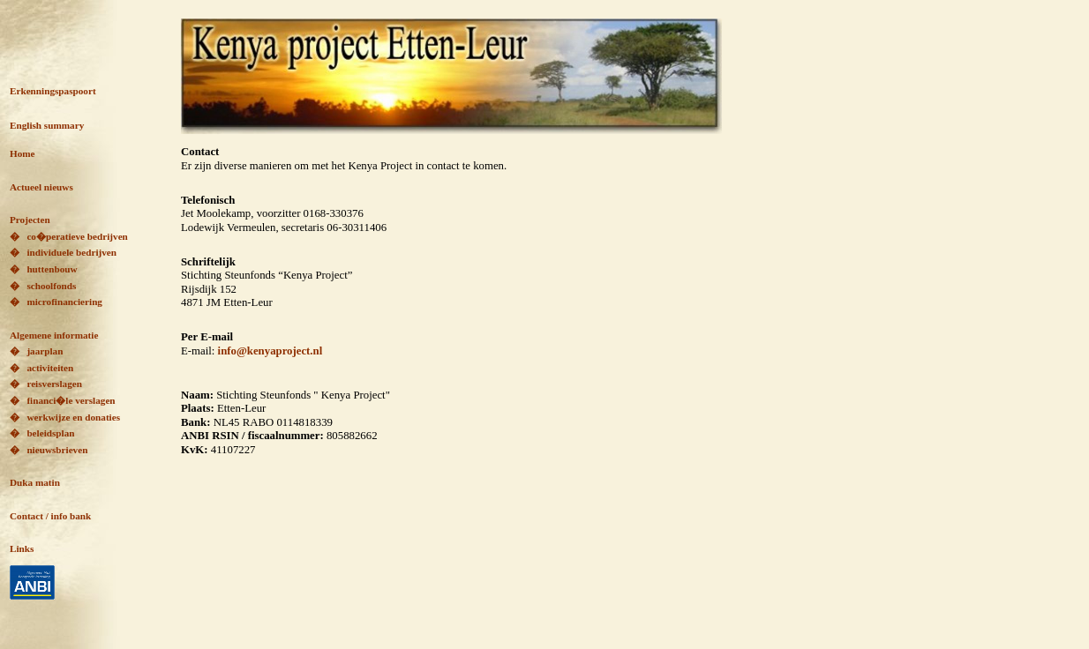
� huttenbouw (44, 269)
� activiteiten (41, 367)
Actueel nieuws (41, 187)
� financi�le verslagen (63, 400)
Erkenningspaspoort (53, 91)
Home (22, 153)
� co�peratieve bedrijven (69, 236)
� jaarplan (36, 351)
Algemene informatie (54, 335)
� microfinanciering (56, 301)
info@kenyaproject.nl (270, 351)
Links (22, 548)
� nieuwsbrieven (48, 449)
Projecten (30, 219)
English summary (47, 125)
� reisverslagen (46, 383)
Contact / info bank (50, 516)
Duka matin (35, 482)
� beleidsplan (42, 433)
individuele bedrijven (67, 252)
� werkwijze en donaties (65, 417)
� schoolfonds (43, 285)
